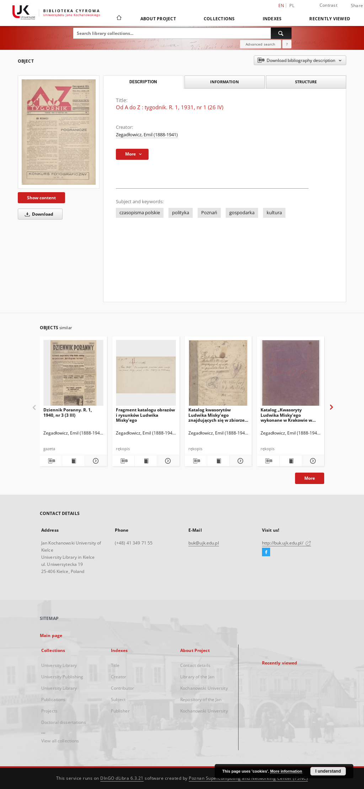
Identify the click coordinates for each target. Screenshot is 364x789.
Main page (51, 635)
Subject (118, 699)
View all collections (60, 741)
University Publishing (62, 677)
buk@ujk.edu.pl (203, 543)
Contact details (195, 665)
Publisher (120, 711)
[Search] (281, 33)
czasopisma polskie (139, 213)
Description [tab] (143, 81)
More (309, 478)
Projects (49, 711)
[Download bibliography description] (51, 460)
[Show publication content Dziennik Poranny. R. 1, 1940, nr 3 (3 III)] (73, 460)
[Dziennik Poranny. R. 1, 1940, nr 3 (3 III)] (73, 375)
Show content (41, 198)
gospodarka (242, 213)
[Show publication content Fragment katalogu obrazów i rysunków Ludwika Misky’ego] (146, 460)
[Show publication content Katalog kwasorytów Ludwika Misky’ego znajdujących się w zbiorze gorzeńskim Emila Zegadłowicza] (218, 460)
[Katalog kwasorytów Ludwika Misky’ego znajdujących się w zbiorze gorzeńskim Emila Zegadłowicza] (218, 375)
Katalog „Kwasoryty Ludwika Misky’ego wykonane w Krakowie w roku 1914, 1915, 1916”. (286, 415)
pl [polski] (291, 5)
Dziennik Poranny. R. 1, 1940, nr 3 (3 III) (67, 412)
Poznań (209, 213)
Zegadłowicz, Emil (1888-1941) (147, 135)
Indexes (272, 19)
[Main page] (119, 18)
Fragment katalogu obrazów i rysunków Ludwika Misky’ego (145, 415)
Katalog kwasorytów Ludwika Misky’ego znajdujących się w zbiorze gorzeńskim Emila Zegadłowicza (216, 415)
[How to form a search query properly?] (286, 44)
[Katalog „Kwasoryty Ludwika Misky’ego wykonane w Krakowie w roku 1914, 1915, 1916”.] (290, 375)
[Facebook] (266, 552)
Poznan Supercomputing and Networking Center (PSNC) (248, 778)
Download (37, 214)
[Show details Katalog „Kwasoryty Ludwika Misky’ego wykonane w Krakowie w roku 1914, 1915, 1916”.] (312, 460)
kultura (274, 213)
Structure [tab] (306, 81)
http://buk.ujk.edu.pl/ (286, 543)
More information (286, 771)
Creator (119, 677)
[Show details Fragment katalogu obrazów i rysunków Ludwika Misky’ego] (167, 460)
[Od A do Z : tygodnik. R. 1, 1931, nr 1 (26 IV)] (59, 132)
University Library (59, 665)
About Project (158, 19)
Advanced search (260, 44)
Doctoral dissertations (63, 722)
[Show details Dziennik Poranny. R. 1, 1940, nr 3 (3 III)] (95, 460)
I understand (328, 771)
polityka (180, 213)
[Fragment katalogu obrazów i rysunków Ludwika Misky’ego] (146, 375)
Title (115, 665)
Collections (219, 19)
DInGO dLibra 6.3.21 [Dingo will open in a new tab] (122, 778)
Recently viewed (329, 19)
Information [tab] (224, 81)
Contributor (122, 688)
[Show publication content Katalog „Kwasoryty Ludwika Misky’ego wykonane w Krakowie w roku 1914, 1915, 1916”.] (291, 460)
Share (357, 6)
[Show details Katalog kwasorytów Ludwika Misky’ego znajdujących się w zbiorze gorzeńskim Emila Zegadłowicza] (240, 460)
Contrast (328, 5)
